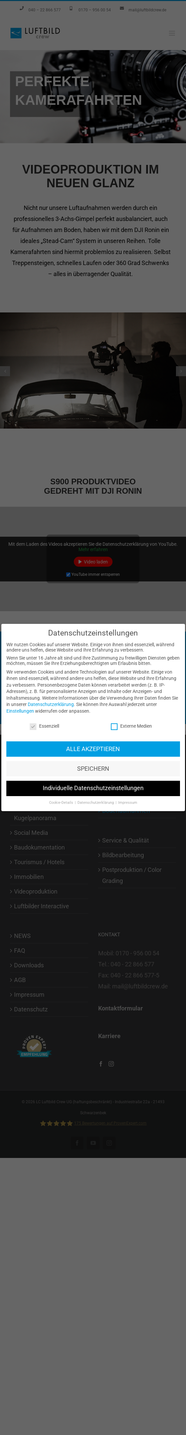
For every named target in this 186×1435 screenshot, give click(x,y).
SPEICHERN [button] (93, 671)
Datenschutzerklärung (51, 607)
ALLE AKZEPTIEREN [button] (93, 651)
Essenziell (44, 628)
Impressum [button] (127, 705)
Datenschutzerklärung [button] (96, 705)
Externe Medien (131, 628)
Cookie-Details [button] (61, 705)
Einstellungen (20, 613)
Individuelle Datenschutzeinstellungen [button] (93, 690)
